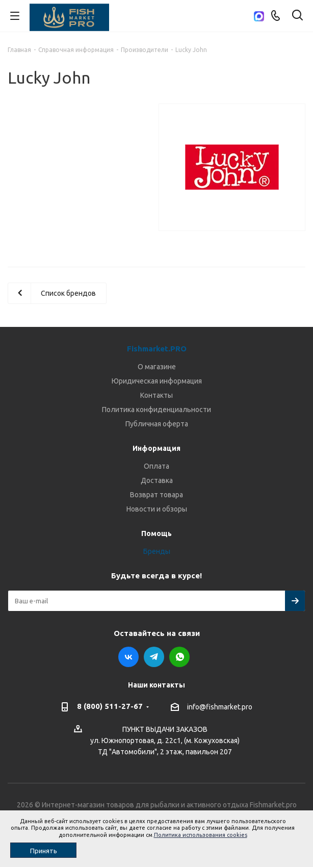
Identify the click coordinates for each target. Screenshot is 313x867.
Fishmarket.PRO (157, 348)
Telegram (154, 657)
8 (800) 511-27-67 (110, 706)
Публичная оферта (156, 424)
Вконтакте (128, 657)
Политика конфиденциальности (156, 409)
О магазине (157, 367)
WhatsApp (179, 657)
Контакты (156, 395)
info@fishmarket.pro (219, 707)
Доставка (157, 480)
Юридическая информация (157, 381)
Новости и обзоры (156, 509)
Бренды (156, 551)
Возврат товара (156, 495)
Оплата (156, 466)
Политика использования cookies (200, 835)
